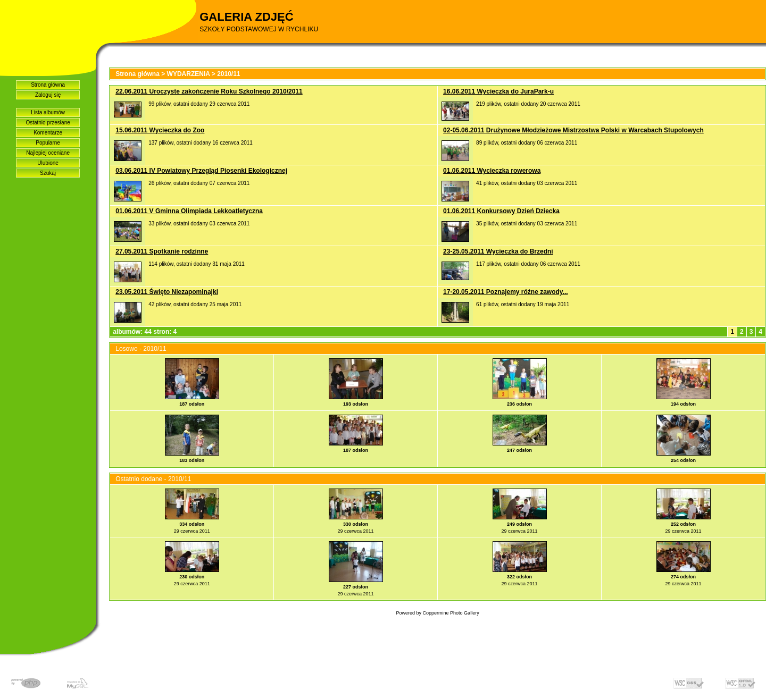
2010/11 (228, 74)
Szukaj (48, 173)
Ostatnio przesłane (48, 122)
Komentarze (48, 133)
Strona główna (48, 85)
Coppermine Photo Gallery (451, 613)
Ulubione (47, 163)
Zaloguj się (48, 95)
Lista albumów (48, 112)
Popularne (48, 143)
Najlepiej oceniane (48, 153)
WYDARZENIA (188, 74)
